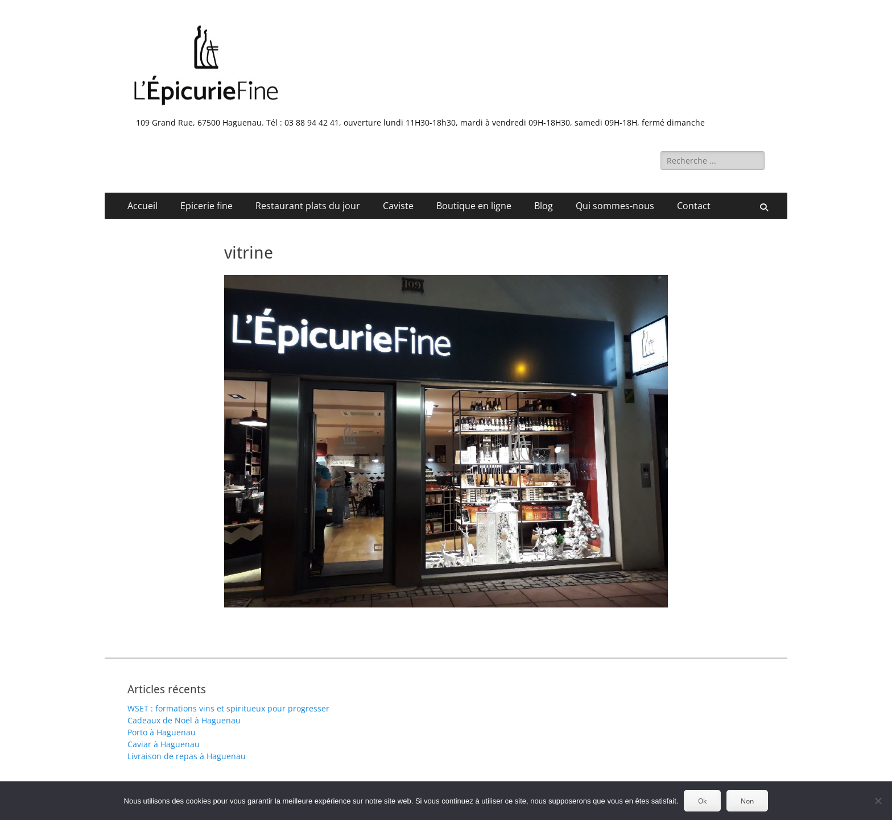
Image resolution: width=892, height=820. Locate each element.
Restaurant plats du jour (307, 205)
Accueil (142, 205)
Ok (702, 801)
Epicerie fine (206, 205)
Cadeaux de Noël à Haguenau (184, 720)
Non (747, 801)
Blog (543, 205)
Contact (694, 205)
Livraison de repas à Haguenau (186, 756)
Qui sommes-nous (615, 205)
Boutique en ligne (473, 205)
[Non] (877, 800)
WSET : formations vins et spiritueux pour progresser (228, 708)
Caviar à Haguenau (163, 744)
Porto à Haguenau (161, 732)
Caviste (398, 205)
